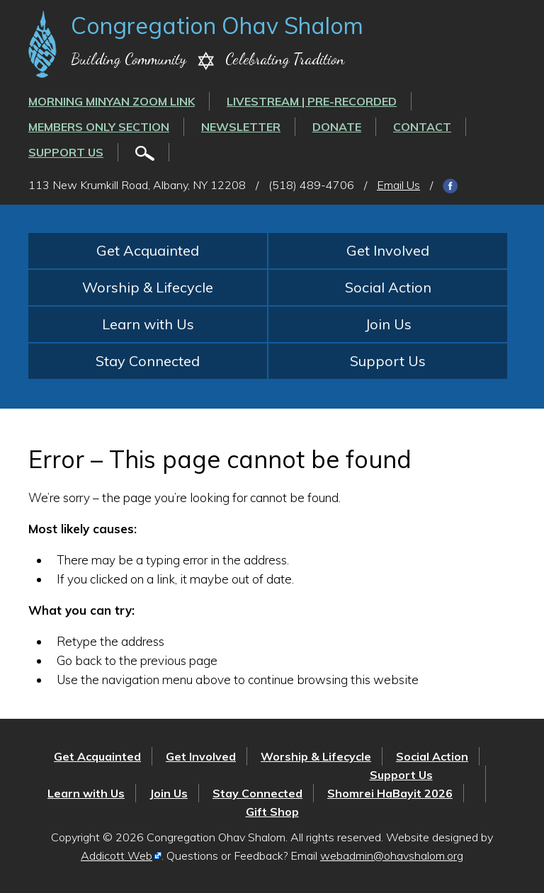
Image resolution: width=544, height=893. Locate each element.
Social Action (388, 287)
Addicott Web (116, 855)
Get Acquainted (147, 250)
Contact (422, 127)
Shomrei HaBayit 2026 (390, 793)
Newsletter (240, 127)
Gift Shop (272, 811)
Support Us (65, 152)
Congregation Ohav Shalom (217, 25)
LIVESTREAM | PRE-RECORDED (312, 101)
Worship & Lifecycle (147, 287)
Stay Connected (148, 361)
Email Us (398, 185)
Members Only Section (98, 127)
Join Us (388, 324)
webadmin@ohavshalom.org (391, 855)
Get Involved (387, 250)
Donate (336, 127)
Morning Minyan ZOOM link (111, 101)
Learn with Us (148, 324)
